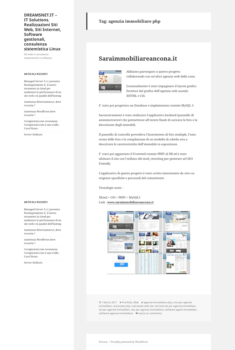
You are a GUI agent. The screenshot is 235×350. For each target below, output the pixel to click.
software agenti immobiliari (181, 309)
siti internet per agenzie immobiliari (175, 306)
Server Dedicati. (33, 134)
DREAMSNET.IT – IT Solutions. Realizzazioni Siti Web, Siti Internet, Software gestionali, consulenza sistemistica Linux (42, 32)
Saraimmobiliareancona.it (138, 58)
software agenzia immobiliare (116, 313)
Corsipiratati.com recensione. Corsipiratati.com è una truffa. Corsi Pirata (41, 124)
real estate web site (142, 306)
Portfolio (127, 302)
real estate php (121, 306)
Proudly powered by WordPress (129, 341)
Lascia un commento (150, 313)
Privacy (103, 341)
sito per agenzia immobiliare (147, 309)
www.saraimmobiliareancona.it (130, 202)
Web (136, 302)
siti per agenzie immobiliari (114, 309)
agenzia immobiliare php (158, 302)
